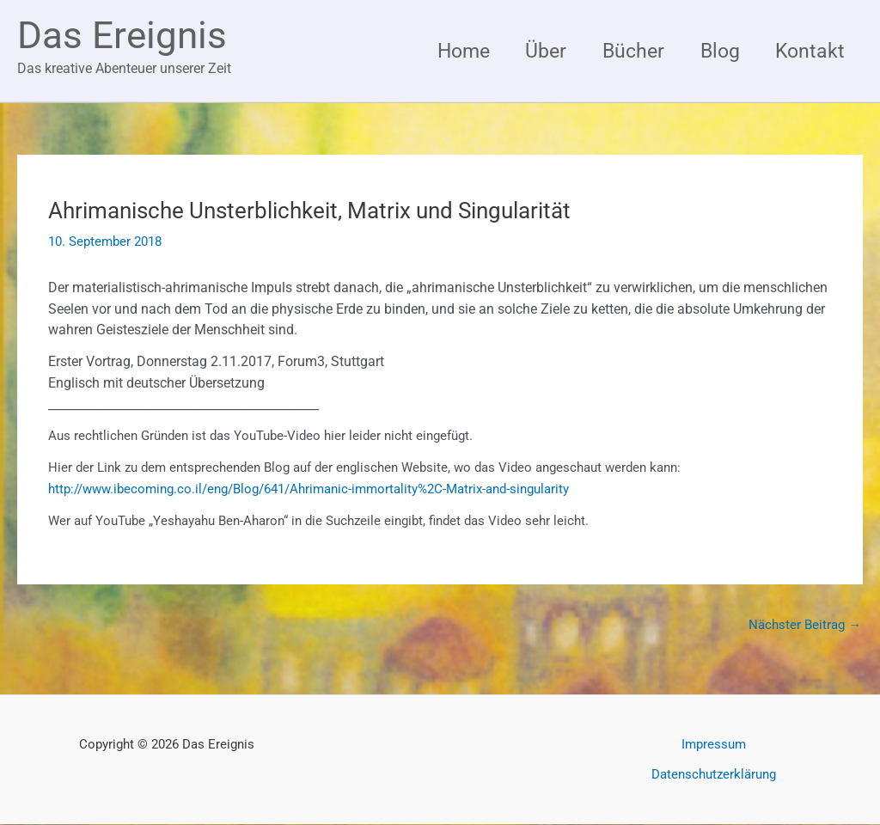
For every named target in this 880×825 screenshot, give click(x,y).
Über (536, 51)
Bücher (626, 51)
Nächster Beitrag (805, 624)
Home (451, 51)
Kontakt (809, 51)
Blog (716, 51)
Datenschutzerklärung (713, 775)
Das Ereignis (122, 35)
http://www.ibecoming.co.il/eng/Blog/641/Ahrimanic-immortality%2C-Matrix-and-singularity (308, 489)
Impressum (713, 745)
